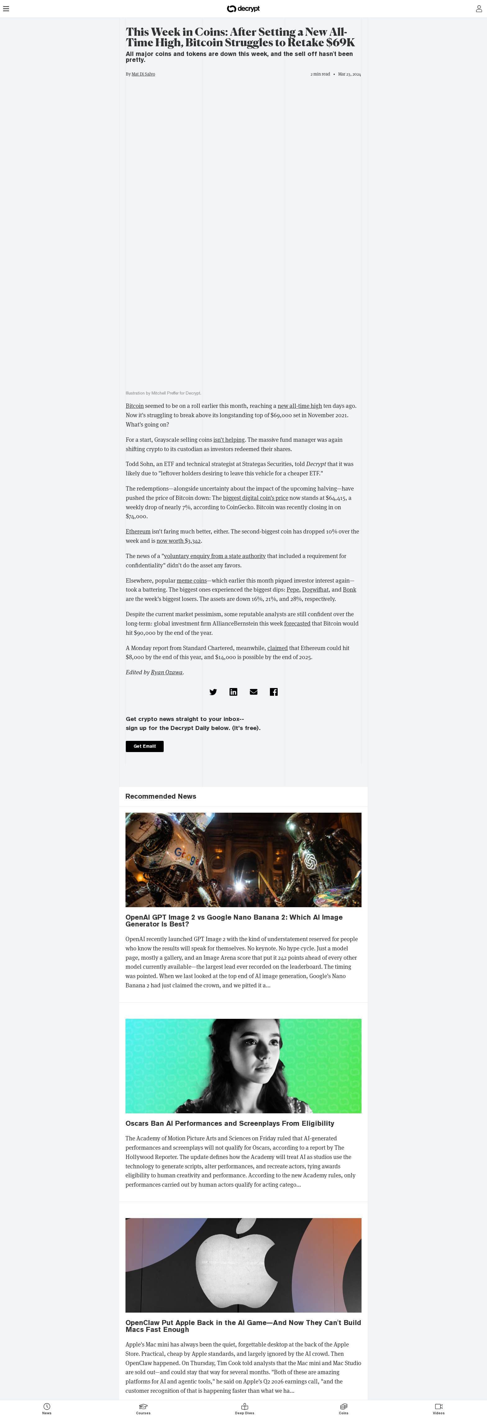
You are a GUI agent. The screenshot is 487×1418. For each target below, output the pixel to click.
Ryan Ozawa (167, 672)
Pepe (293, 590)
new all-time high (300, 406)
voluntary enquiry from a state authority (215, 556)
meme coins (192, 580)
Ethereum (138, 531)
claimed (277, 648)
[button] (213, 692)
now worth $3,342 (179, 541)
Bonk (349, 590)
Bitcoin (135, 406)
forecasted (297, 623)
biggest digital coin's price (255, 498)
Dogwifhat (315, 590)
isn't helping (229, 440)
